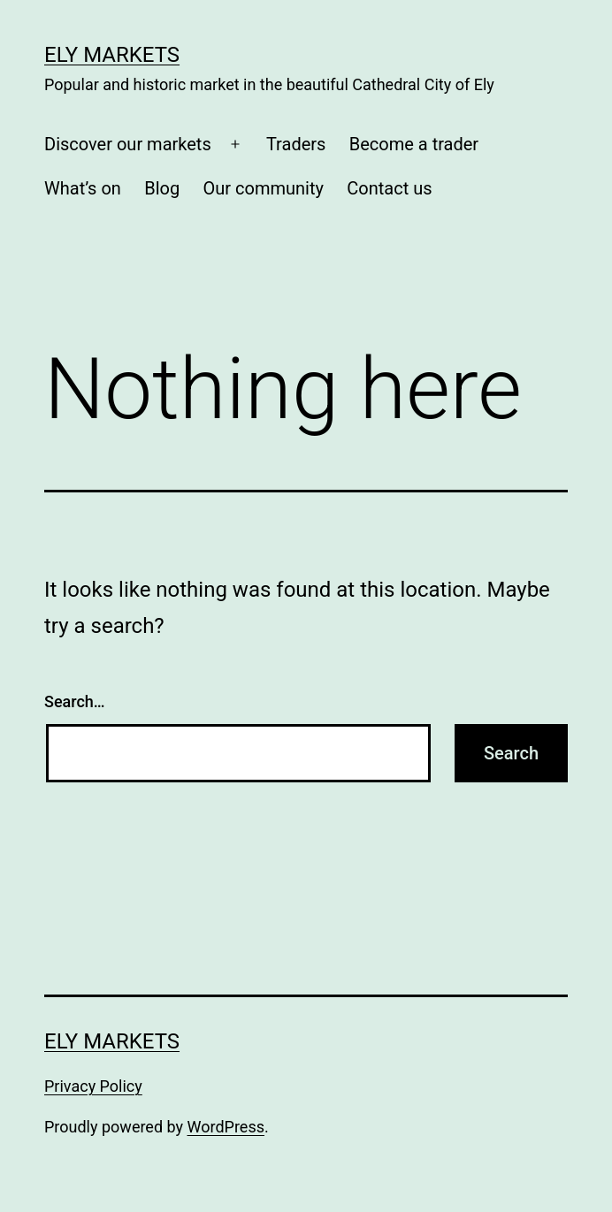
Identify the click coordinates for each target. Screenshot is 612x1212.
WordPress (225, 1126)
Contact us (389, 188)
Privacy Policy (93, 1086)
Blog (162, 188)
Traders (295, 144)
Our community (263, 188)
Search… (74, 701)
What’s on (82, 188)
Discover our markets (127, 144)
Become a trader (413, 144)
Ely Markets (112, 54)
